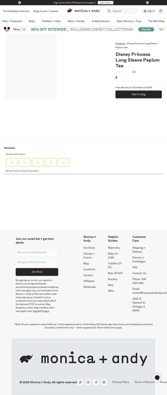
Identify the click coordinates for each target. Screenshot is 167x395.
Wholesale (90, 286)
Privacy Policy (120, 382)
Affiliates (89, 281)
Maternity (114, 247)
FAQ (134, 267)
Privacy (45, 311)
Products (120, 43)
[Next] (147, 2)
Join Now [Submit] (36, 271)
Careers (88, 275)
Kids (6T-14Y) (115, 273)
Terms (36, 311)
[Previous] (19, 2)
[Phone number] (37, 262)
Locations (89, 269)
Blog (86, 263)
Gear (111, 285)
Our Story (89, 247)
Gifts (111, 290)
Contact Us (139, 273)
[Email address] (37, 252)
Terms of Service (144, 382)
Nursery (112, 279)
